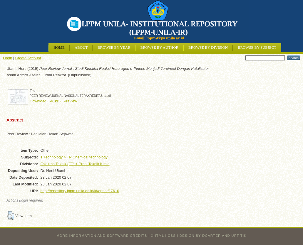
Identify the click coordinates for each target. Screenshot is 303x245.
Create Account (28, 58)
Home (59, 47)
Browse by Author (159, 47)
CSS (172, 235)
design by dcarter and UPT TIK (213, 235)
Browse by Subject (257, 47)
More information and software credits (101, 235)
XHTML (157, 235)
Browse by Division (208, 47)
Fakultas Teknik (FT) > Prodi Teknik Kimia (74, 164)
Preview (70, 101)
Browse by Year (114, 47)
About (81, 47)
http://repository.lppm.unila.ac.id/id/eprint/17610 (79, 191)
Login (7, 58)
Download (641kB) (45, 101)
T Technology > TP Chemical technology (73, 157)
